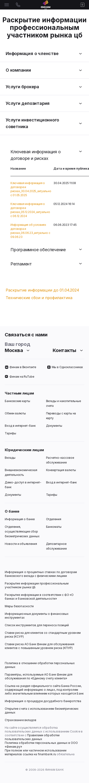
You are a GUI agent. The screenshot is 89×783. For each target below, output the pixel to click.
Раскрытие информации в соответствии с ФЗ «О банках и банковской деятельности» (39, 596)
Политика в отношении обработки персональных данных (40, 665)
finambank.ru (47, 754)
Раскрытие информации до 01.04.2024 (42, 290)
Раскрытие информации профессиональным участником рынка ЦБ (37, 585)
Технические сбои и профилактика (39, 297)
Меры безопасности (19, 606)
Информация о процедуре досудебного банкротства (43, 703)
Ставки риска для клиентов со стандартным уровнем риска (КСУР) (43, 634)
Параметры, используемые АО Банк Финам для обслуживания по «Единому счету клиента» (39, 676)
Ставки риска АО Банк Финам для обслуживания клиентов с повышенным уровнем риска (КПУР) (40, 646)
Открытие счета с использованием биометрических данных (42, 710)
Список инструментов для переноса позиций (37, 625)
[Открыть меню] (6, 4)
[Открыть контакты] (18, 4)
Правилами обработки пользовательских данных (32, 737)
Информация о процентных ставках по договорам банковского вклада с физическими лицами (41, 574)
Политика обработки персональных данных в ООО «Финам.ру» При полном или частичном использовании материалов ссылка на (42, 748)
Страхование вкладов (20, 720)
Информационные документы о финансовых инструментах (37, 615)
